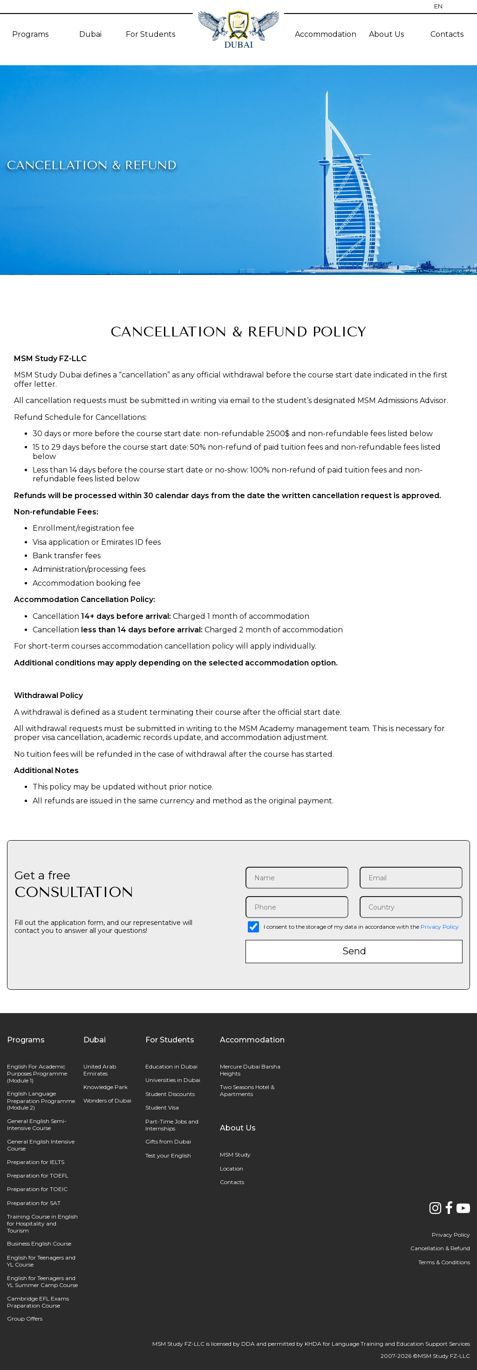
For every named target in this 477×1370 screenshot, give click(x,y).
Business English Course (39, 1243)
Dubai (90, 34)
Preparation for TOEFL (37, 1175)
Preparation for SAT (34, 1202)
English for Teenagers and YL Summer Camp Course (42, 1281)
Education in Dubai (171, 1066)
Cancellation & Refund (440, 1248)
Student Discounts (170, 1093)
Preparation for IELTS (35, 1161)
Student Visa (162, 1107)
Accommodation (325, 34)
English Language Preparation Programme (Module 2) (41, 1100)
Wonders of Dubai (107, 1100)
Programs (30, 34)
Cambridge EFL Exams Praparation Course (38, 1302)
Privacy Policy (440, 926)
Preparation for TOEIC (37, 1188)
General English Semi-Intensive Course (37, 1124)
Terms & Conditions (444, 1262)
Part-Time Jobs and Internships (171, 1125)
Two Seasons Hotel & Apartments (247, 1090)
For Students (150, 34)
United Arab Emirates (99, 1070)
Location (231, 1168)
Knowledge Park (105, 1086)
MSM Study (235, 1154)
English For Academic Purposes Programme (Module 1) (37, 1073)
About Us (386, 34)
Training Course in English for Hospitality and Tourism (42, 1223)
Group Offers (24, 1318)
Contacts (232, 1181)
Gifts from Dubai (168, 1141)
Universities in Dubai (172, 1079)
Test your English (168, 1155)
